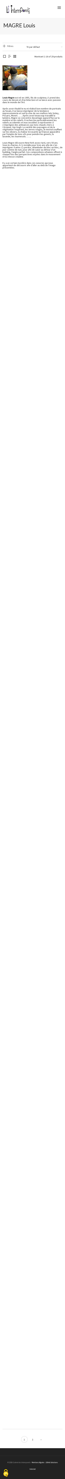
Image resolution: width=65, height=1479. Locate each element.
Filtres (10, 46)
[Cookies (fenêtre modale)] (6, 1473)
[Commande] (45, 47)
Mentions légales (38, 1462)
